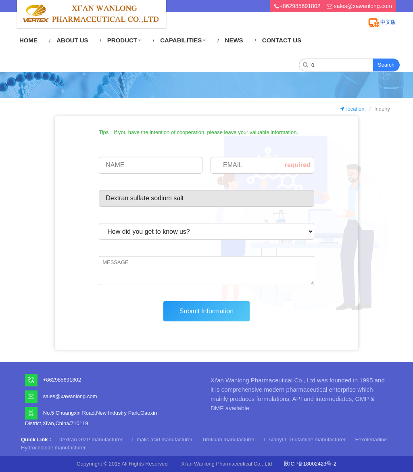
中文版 (388, 22)
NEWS (234, 40)
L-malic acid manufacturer (162, 439)
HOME (28, 40)
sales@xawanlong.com (363, 6)
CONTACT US (281, 40)
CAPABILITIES (183, 40)
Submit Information (206, 311)
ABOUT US (72, 40)
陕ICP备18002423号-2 (310, 464)
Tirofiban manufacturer (228, 439)
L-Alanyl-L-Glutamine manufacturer (305, 439)
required (298, 165)
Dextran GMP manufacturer (90, 439)
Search (386, 65)
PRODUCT (124, 40)
